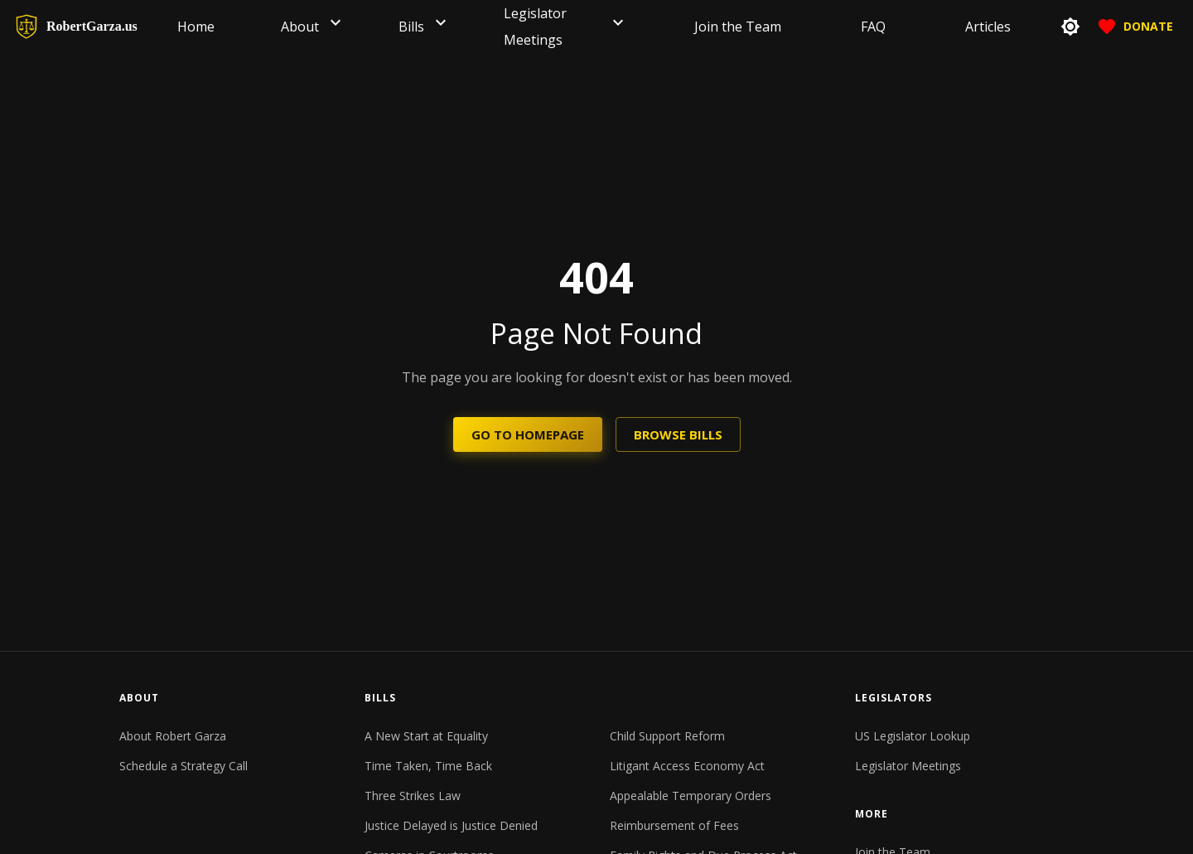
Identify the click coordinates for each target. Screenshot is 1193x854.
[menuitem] (196, 26)
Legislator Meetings (908, 766)
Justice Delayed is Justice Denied (451, 825)
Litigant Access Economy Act (687, 766)
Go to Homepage (527, 434)
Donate (1135, 27)
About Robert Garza (172, 736)
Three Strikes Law (413, 795)
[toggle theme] (1070, 26)
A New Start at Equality (426, 736)
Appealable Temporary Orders (690, 795)
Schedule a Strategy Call (183, 766)
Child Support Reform (667, 736)
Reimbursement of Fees (674, 825)
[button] (335, 26)
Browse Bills (678, 434)
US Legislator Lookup (912, 736)
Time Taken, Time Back (428, 766)
